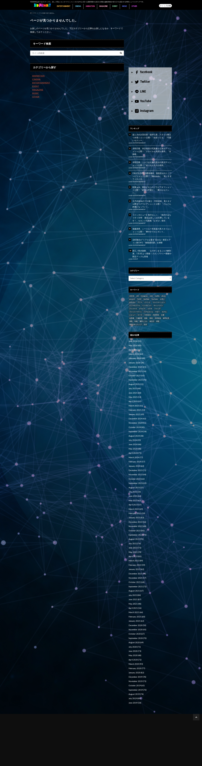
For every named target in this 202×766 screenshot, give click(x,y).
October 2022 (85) (136, 518)
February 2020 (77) (136, 652)
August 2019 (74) (136, 677)
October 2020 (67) (136, 618)
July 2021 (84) (134, 581)
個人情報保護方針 (88, 762)
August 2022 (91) (136, 526)
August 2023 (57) (136, 476)
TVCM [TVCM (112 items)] (139, 292)
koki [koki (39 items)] (151, 289)
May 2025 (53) (134, 389)
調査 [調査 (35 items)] (157, 314)
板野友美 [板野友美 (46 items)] (166, 311)
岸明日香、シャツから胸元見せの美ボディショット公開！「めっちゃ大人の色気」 (151, 162)
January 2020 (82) (136, 656)
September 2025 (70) (137, 372)
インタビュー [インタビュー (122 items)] (147, 299)
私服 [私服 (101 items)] (136, 314)
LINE (140, 91)
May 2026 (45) (134, 338)
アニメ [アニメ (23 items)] (140, 296)
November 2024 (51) (137, 414)
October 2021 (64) (136, 568)
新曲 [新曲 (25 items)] (145, 311)
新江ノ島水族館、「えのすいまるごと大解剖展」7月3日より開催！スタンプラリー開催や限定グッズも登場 (151, 247)
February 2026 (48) (136, 351)
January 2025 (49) (136, 405)
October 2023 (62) (136, 468)
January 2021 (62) (136, 606)
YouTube (143, 100)
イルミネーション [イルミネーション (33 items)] (159, 296)
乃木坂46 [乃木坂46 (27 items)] (147, 308)
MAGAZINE (105, 6)
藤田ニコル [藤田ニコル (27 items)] (143, 314)
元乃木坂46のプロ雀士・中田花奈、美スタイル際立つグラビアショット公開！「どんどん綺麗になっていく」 (151, 198)
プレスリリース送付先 (108, 762)
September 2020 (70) (137, 622)
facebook (143, 71)
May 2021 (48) (134, 589)
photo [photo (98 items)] (164, 289)
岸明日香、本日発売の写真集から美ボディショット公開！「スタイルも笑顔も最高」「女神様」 (151, 150)
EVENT (116, 6)
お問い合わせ (126, 762)
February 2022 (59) (136, 551)
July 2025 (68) (134, 380)
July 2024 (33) (134, 430)
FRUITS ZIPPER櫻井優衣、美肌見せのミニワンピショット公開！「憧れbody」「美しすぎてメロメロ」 (151, 174)
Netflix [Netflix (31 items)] (157, 289)
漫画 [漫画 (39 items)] (130, 314)
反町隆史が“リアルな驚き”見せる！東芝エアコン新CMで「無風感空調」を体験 (152, 235)
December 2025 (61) (137, 359)
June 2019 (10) (134, 685)
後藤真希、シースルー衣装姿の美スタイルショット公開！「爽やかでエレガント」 (151, 224)
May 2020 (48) (134, 639)
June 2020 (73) (134, 635)
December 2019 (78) (137, 660)
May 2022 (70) (134, 539)
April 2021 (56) (134, 593)
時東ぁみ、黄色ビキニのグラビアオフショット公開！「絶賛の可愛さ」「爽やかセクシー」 (151, 186)
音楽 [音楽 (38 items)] (145, 318)
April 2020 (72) (134, 643)
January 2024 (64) (136, 455)
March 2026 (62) (135, 347)
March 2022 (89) (135, 547)
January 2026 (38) (136, 355)
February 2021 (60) (136, 602)
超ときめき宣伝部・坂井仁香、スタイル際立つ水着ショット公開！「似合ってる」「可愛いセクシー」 (151, 137)
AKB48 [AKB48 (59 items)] (131, 289)
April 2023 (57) (134, 493)
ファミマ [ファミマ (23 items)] (157, 302)
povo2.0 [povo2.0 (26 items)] (132, 292)
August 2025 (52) (136, 376)
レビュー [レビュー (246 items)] (132, 308)
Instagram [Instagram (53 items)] (144, 289)
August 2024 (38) (136, 426)
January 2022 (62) (136, 556)
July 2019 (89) (134, 681)
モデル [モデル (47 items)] (164, 305)
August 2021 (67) (136, 576)
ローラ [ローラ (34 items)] (140, 308)
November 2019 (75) (137, 664)
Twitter (142, 81)
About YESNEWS (36, 762)
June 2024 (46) (134, 434)
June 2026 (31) (134, 334)
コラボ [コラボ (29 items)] (149, 302)
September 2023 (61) (137, 472)
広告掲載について (71, 762)
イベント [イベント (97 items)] (147, 296)
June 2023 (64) (134, 485)
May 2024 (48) (134, 439)
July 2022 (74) (134, 531)
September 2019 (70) (137, 673)
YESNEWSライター (53, 762)
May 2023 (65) (134, 489)
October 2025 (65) (136, 368)
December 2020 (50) (137, 610)
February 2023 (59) (136, 501)
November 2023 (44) (137, 464)
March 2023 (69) (135, 497)
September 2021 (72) (137, 572)
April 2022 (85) (134, 543)
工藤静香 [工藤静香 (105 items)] (139, 311)
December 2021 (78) (137, 560)
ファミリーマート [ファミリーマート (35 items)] (135, 305)
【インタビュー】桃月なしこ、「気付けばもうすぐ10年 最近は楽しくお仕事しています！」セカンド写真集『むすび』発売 (151, 212)
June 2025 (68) (134, 384)
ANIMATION (91, 6)
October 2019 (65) (136, 668)
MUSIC (126, 6)
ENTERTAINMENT (64, 6)
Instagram (144, 111)
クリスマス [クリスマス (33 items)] (133, 302)
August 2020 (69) (136, 627)
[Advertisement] (150, 41)
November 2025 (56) (137, 364)
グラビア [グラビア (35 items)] (142, 302)
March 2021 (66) (135, 597)
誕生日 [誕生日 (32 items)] (152, 314)
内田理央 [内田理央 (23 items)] (156, 308)
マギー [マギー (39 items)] (157, 305)
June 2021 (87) (134, 585)
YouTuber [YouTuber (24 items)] (155, 292)
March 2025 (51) (135, 397)
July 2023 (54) (134, 480)
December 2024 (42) (137, 409)
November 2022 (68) (137, 514)
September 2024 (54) (137, 422)
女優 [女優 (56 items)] (162, 308)
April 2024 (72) (134, 443)
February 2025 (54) (136, 401)
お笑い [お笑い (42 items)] (162, 292)
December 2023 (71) (137, 460)
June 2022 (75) (134, 535)
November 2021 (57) (137, 564)
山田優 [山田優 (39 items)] (131, 311)
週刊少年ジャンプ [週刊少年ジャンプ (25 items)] (135, 318)
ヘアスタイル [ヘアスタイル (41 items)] (148, 305)
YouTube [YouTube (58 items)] (146, 292)
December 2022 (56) (137, 510)
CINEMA (79, 6)
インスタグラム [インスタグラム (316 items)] (134, 299)
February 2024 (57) (136, 451)
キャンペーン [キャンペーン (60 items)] (158, 299)
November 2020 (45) (137, 614)
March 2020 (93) (135, 647)
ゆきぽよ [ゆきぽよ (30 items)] (132, 296)
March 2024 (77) (135, 447)
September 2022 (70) (137, 522)
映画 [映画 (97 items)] (151, 311)
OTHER (137, 6)
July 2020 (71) (134, 631)
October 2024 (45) (136, 418)
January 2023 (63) (136, 505)
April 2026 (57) (134, 343)
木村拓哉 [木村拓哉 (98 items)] (158, 311)
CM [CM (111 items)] (137, 289)
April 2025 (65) (134, 393)
